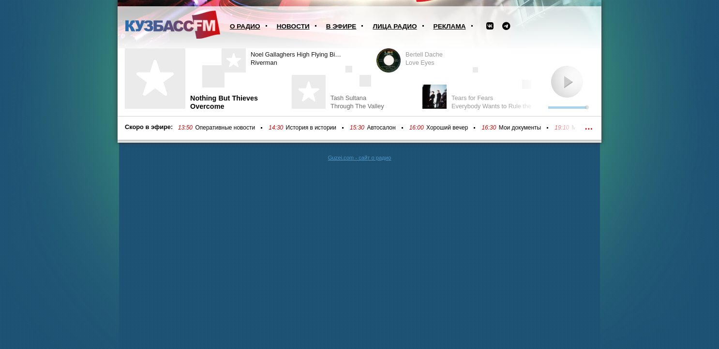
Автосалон (381, 127)
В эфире (341, 26)
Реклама (450, 26)
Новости (293, 26)
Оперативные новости (225, 127)
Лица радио (395, 26)
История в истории (311, 127)
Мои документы (520, 127)
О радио (245, 26)
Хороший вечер (447, 127)
